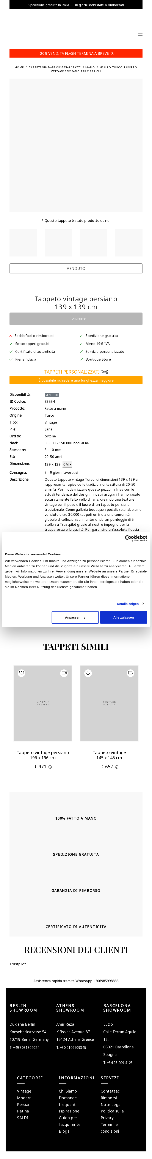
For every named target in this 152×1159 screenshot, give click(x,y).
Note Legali (111, 1104)
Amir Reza (65, 1023)
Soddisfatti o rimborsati (34, 335)
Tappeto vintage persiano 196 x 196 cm (43, 754)
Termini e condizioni (110, 1127)
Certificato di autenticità (35, 351)
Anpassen (75, 617)
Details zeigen (128, 603)
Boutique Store (98, 359)
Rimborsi (109, 1097)
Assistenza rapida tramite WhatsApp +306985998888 (76, 980)
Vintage (24, 1090)
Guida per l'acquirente (69, 1121)
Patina (23, 1110)
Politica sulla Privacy (112, 1114)
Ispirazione (69, 1110)
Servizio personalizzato (105, 351)
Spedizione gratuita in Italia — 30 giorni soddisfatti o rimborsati (76, 5)
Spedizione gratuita (102, 335)
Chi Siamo (68, 1090)
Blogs (64, 1130)
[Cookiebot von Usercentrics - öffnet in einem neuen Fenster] (128, 538)
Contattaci (111, 1090)
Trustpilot (21, 285)
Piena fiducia (25, 359)
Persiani (24, 1104)
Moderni (24, 1097)
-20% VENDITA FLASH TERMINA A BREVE (76, 53)
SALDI (22, 1117)
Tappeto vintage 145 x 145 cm (109, 754)
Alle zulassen (123, 617)
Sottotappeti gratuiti (32, 343)
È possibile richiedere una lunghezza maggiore (76, 380)
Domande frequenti (68, 1101)
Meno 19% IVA (98, 343)
